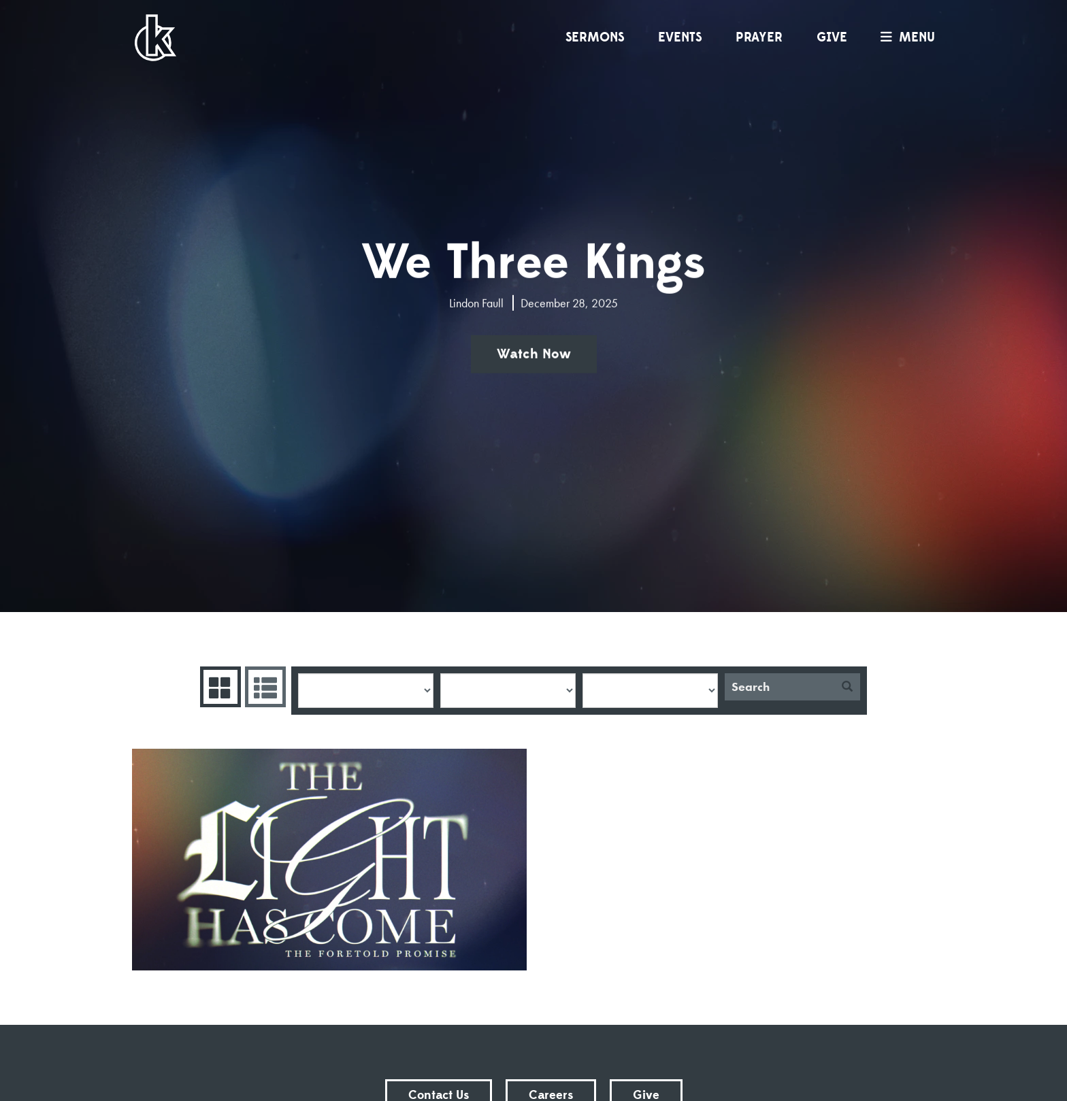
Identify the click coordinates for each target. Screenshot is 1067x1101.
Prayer (759, 37)
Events (680, 37)
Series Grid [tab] (218, 687)
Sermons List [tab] (263, 687)
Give (832, 37)
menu (904, 37)
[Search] (779, 686)
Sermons (594, 37)
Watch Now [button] (534, 354)
